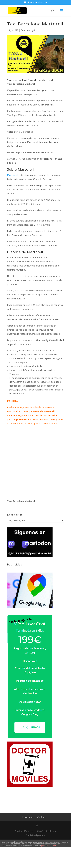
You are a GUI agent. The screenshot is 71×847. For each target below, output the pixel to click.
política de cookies (48, 846)
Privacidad (27, 817)
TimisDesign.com (35, 835)
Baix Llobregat (28, 30)
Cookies (41, 817)
